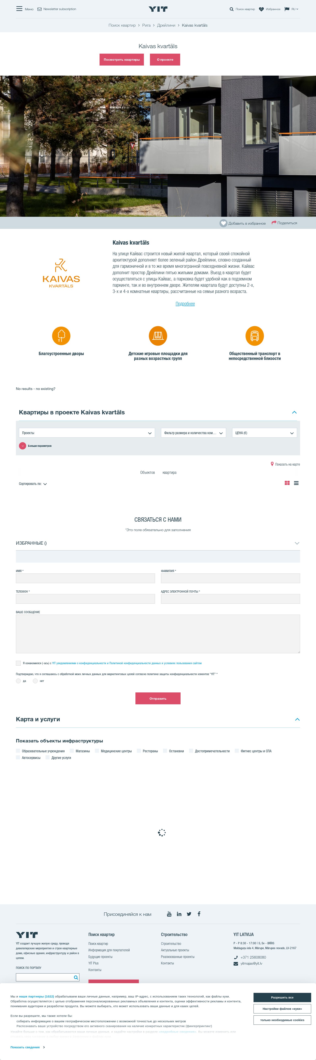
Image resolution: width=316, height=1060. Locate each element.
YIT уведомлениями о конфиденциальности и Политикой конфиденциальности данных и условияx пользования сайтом (127, 663)
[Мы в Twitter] (189, 914)
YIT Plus (93, 963)
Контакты (94, 970)
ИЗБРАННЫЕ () (31, 543)
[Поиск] (75, 977)
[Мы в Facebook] (199, 914)
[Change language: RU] (292, 9)
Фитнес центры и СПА (256, 751)
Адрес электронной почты (179, 591)
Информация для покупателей (109, 950)
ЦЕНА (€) (241, 432)
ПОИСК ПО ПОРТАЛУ (28, 968)
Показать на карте (285, 465)
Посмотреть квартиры (122, 59)
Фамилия (167, 571)
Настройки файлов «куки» (282, 1008)
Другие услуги (61, 757)
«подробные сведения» (177, 1031)
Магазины (83, 751)
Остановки (176, 751)
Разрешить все (282, 997)
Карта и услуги (38, 719)
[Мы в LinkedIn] (179, 914)
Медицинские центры (116, 751)
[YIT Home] (158, 9)
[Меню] (24, 9)
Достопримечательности (212, 751)
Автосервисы (31, 757)
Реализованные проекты (177, 957)
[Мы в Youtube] (169, 914)
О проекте (165, 59)
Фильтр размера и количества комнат (190, 432)
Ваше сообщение (28, 612)
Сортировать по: (30, 483)
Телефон (22, 591)
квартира (170, 473)
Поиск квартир (98, 944)
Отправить (158, 698)
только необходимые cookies (282, 1020)
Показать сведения (25, 1047)
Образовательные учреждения (43, 751)
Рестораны (150, 751)
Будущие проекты (100, 957)
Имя (19, 571)
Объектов (147, 473)
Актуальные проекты (175, 950)
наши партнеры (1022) (36, 996)
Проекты (28, 432)
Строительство (171, 944)
